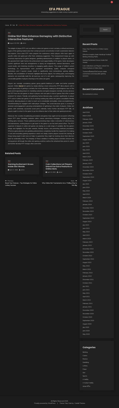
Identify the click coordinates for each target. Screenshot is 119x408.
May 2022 (86, 266)
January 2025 (87, 163)
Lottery (85, 366)
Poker (85, 369)
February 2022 (88, 273)
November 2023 (88, 211)
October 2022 (87, 256)
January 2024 (87, 204)
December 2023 (88, 208)
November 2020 (88, 314)
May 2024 (86, 191)
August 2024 (87, 180)
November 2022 (88, 252)
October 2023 (87, 215)
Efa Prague (59, 9)
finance (85, 359)
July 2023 (86, 225)
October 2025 (87, 133)
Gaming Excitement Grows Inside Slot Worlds (20, 165)
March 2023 (87, 238)
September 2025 (88, 136)
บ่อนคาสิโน (86, 386)
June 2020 (86, 331)
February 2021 (88, 303)
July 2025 (86, 143)
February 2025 (88, 160)
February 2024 (88, 201)
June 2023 (86, 228)
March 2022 (87, 269)
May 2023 (86, 232)
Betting (85, 352)
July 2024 (86, 184)
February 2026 (88, 119)
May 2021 (86, 293)
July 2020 (86, 327)
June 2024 (86, 187)
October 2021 (87, 283)
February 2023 (88, 242)
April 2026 (86, 112)
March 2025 (87, 157)
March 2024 (87, 197)
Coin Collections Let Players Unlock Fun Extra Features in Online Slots (59, 166)
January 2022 (87, 276)
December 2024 (88, 167)
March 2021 (87, 300)
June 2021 (86, 290)
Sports (85, 376)
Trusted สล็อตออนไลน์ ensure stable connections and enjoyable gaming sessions (95, 73)
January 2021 (87, 307)
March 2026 (87, 116)
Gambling (86, 362)
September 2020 (88, 320)
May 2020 (86, 334)
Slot (9, 32)
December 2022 (88, 249)
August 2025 (87, 140)
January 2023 (87, 245)
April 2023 (86, 235)
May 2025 (86, 150)
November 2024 (88, 170)
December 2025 (88, 126)
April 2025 (86, 153)
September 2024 (88, 177)
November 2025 (88, 129)
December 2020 (88, 310)
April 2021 (86, 296)
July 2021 (86, 286)
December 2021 (88, 279)
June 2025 (86, 146)
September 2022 (88, 259)
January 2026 (87, 122)
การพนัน (85, 379)
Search (105, 29)
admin (24, 43)
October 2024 (87, 174)
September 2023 (88, 218)
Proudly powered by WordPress (45, 403)
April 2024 (86, 194)
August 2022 (87, 262)
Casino (85, 355)
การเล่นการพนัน (88, 383)
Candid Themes (80, 403)
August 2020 (87, 324)
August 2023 (87, 221)
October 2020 (87, 317)
